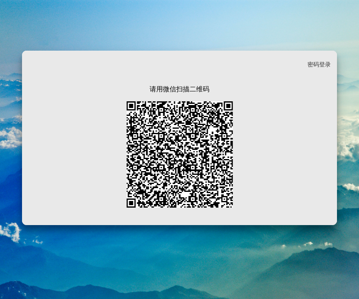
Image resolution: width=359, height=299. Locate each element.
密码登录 (319, 64)
